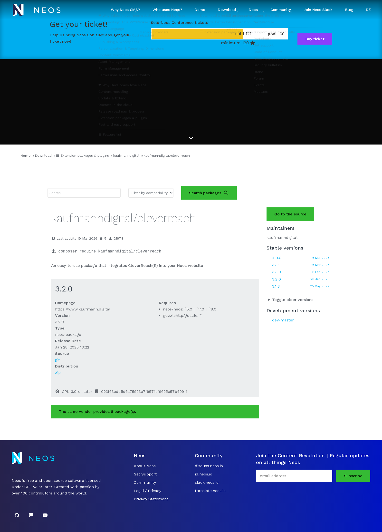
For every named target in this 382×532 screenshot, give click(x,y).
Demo (200, 10)
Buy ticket (315, 39)
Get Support (145, 474)
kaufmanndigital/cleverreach (167, 155)
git (57, 360)
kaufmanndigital (126, 155)
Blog (349, 10)
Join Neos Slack (318, 10)
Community (145, 482)
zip (58, 372)
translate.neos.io (210, 490)
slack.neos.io (207, 482)
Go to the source (290, 214)
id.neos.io (203, 474)
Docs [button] (253, 10)
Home (25, 155)
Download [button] (227, 10)
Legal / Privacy (147, 490)
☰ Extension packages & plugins (82, 155)
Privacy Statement (151, 499)
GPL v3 (30, 486)
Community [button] (280, 10)
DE (368, 10)
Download (43, 155)
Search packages (209, 193)
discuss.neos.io (209, 466)
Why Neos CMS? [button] (125, 10)
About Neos (145, 466)
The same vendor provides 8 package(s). (97, 411)
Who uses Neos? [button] (167, 10)
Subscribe (353, 476)
